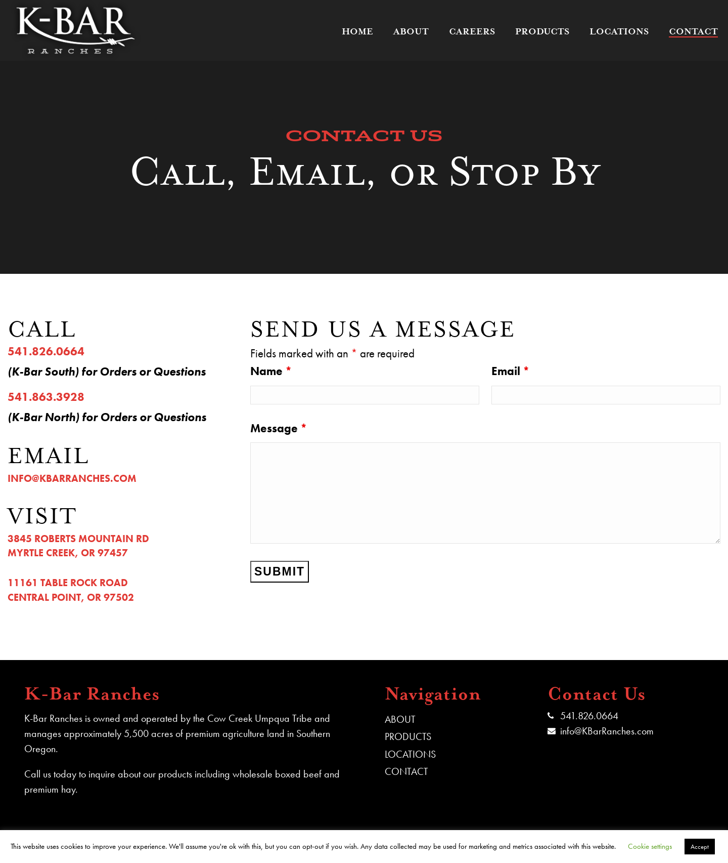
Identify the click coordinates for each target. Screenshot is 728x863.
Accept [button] (700, 846)
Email (510, 371)
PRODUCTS (408, 736)
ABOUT (400, 719)
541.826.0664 (589, 715)
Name (271, 371)
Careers (472, 31)
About (411, 31)
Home (357, 31)
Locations (619, 31)
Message (278, 428)
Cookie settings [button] (650, 846)
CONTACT (406, 771)
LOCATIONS (410, 754)
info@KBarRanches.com (607, 730)
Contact (693, 31)
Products (542, 31)
